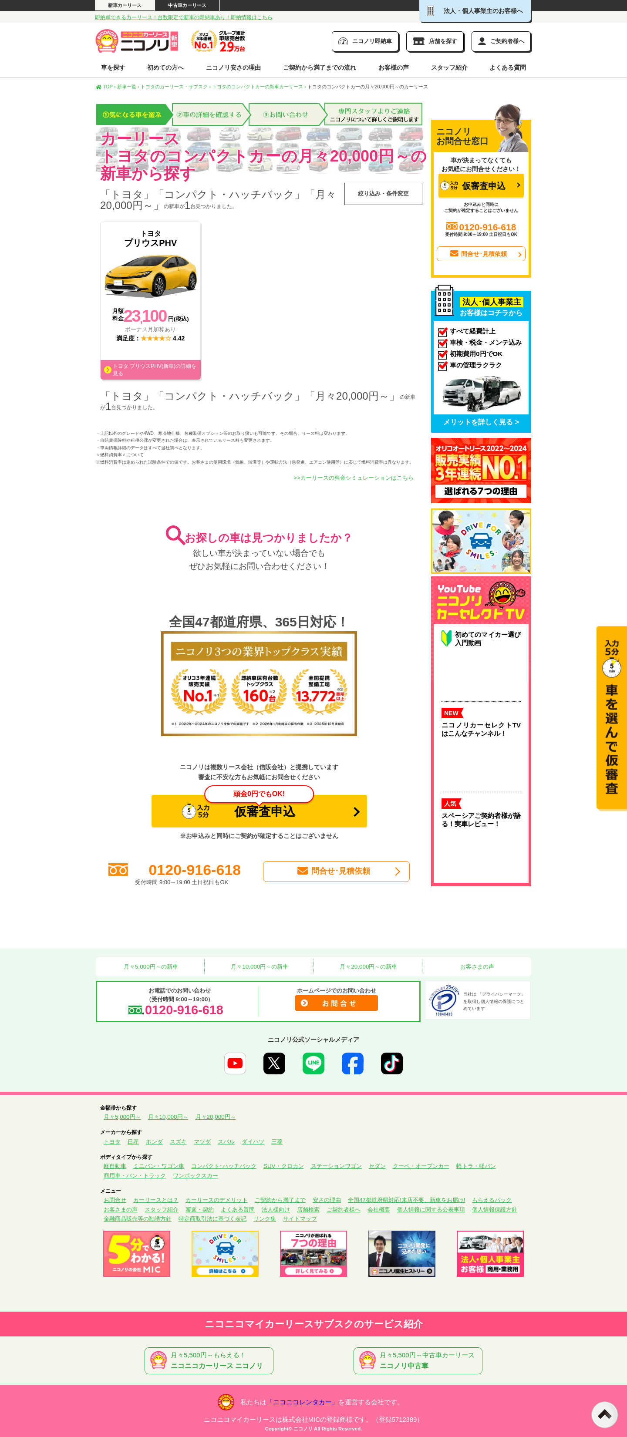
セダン (377, 1166)
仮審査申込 (248, 807)
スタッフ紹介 (449, 67)
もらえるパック (492, 1200)
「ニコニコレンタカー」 (302, 1402)
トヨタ (112, 1141)
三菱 (277, 1141)
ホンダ (154, 1141)
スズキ (178, 1141)
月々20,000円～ (216, 1117)
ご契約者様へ (344, 1209)
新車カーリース (125, 5)
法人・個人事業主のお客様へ (475, 11)
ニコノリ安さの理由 (233, 67)
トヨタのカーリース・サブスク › (176, 86)
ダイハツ (253, 1141)
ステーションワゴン (336, 1166)
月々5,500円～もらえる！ (210, 1361)
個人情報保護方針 (494, 1209)
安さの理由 (327, 1200)
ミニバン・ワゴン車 (158, 1166)
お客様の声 (393, 67)
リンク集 (264, 1218)
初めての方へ (165, 67)
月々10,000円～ (168, 1117)
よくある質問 (507, 67)
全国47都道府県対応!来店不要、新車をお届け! (406, 1200)
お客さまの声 (477, 966)
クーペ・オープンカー (421, 1166)
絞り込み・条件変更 (383, 193)
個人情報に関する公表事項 (431, 1209)
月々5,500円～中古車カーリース (419, 1361)
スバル (226, 1141)
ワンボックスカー (195, 1175)
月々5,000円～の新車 (150, 966)
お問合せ (115, 1200)
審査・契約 (199, 1209)
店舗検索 (308, 1209)
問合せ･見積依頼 (333, 871)
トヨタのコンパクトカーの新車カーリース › (259, 86)
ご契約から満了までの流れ (319, 67)
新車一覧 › (128, 86)
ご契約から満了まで (280, 1200)
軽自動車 (115, 1166)
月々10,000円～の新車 (259, 966)
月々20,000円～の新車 (368, 966)
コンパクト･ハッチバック (223, 1166)
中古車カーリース (187, 5)
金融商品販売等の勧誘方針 (138, 1218)
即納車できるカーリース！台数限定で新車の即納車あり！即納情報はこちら (184, 17)
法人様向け (276, 1209)
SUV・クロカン (283, 1166)
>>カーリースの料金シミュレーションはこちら (353, 478)
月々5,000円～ (122, 1117)
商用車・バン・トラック (135, 1175)
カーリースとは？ (156, 1200)
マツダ (202, 1141)
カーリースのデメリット (216, 1200)
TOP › (106, 86)
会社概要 (378, 1209)
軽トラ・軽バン (476, 1166)
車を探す (113, 67)
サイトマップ (300, 1218)
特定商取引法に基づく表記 (212, 1218)
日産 (133, 1141)
